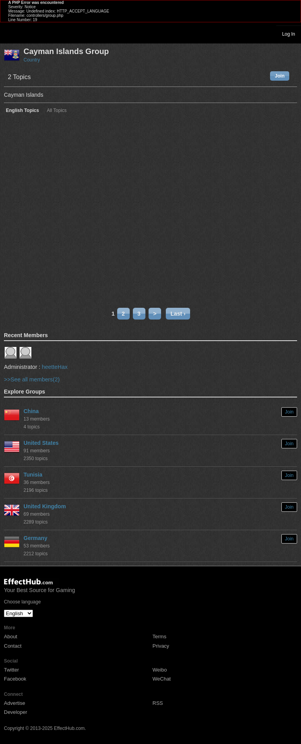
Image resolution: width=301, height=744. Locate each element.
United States (41, 443)
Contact (13, 646)
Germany (35, 538)
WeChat (161, 679)
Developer (15, 712)
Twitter (11, 670)
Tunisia (33, 474)
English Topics (22, 110)
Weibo (159, 670)
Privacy (160, 646)
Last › (177, 314)
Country (32, 60)
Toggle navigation (9, 33)
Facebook (15, 679)
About (10, 636)
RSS (157, 703)
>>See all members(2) (32, 379)
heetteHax (55, 367)
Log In (288, 34)
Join (280, 76)
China (31, 411)
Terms (159, 636)
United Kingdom (45, 506)
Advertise (14, 703)
